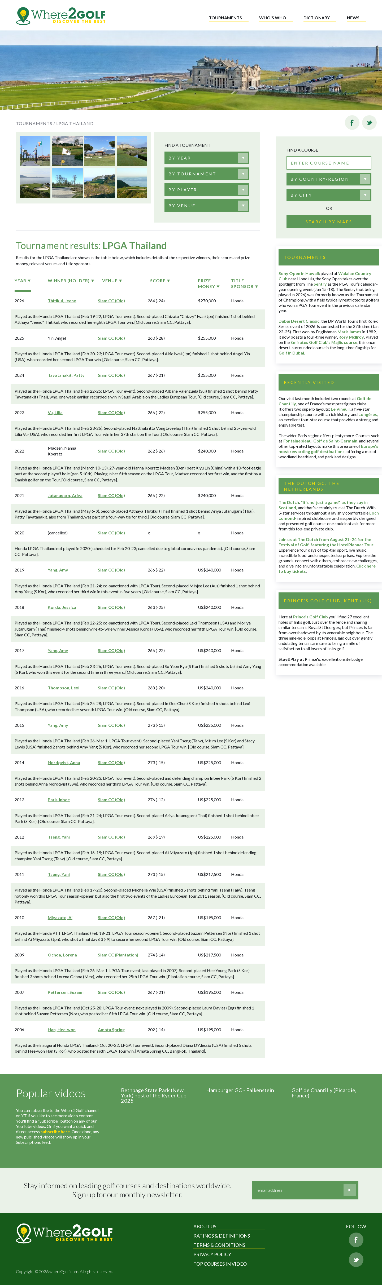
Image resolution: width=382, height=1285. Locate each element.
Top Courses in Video (220, 1264)
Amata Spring (111, 1029)
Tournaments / (35, 123)
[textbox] (179, 158)
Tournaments (225, 17)
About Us (204, 1226)
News (353, 17)
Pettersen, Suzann (66, 992)
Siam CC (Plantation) (118, 954)
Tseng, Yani (59, 836)
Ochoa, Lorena (62, 954)
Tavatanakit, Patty (66, 375)
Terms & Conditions (219, 1245)
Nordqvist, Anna (64, 762)
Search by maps (329, 221)
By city (301, 194)
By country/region (319, 178)
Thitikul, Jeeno (62, 300)
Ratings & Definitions (221, 1236)
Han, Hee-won (62, 1029)
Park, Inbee (59, 799)
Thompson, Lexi (63, 687)
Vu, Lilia (55, 412)
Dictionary (316, 17)
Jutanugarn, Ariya (65, 495)
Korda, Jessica (62, 607)
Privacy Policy (212, 1254)
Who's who (272, 17)
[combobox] (206, 158)
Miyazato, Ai (60, 917)
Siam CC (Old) (111, 300)
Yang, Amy (58, 569)
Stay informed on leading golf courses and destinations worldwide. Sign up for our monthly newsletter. (127, 1190)
